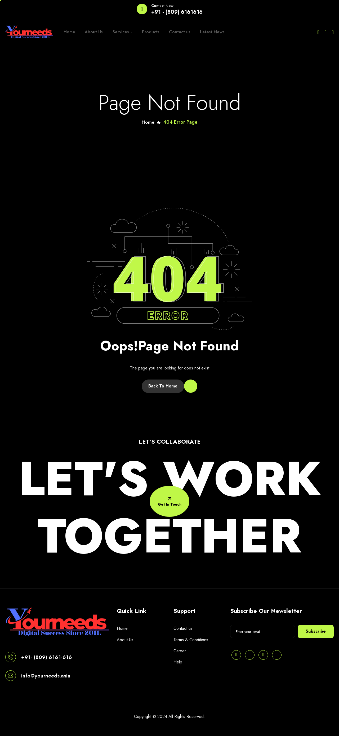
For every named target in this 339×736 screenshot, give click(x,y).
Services (118, 32)
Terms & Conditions (190, 640)
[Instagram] (333, 31)
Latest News (203, 32)
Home (68, 32)
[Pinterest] (236, 655)
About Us (91, 32)
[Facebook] (325, 31)
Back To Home (162, 386)
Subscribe (316, 631)
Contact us (172, 32)
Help (177, 662)
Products (144, 32)
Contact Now (162, 5)
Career (179, 651)
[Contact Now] (142, 9)
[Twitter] (318, 31)
